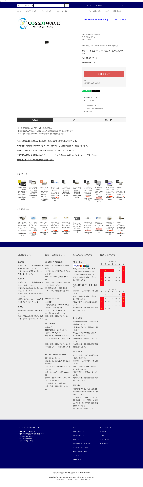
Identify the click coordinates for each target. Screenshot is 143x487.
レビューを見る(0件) (89, 97)
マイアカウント (105, 427)
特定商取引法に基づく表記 (92, 83)
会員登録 (97, 5)
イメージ (71, 120)
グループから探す (46, 11)
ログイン (108, 5)
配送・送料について (80, 435)
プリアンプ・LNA (90, 37)
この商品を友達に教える (90, 105)
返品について (88, 80)
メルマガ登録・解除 (93, 11)
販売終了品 (97, 34)
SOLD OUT (104, 74)
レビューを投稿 (88, 100)
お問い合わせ (115, 11)
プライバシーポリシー (80, 447)
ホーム (19, 11)
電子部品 (88, 39)
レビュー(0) (108, 120)
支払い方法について (80, 431)
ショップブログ (78, 455)
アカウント (86, 5)
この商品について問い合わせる (92, 108)
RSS (74, 459)
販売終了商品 (89, 34)
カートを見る (104, 439)
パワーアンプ (89, 36)
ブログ (105, 11)
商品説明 (35, 120)
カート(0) (120, 5)
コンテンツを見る (60, 11)
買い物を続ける (88, 111)
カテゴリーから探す (30, 11)
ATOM (79, 459)
